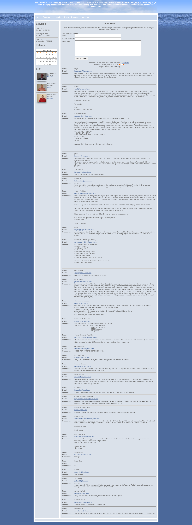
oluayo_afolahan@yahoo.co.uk (85, 196)
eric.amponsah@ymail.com (84, 351)
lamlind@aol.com (80, 413)
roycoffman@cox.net (81, 360)
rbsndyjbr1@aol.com (81, 475)
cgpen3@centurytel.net (82, 457)
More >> (50, 77)
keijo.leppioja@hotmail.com (84, 232)
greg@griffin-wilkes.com (82, 276)
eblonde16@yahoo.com (82, 369)
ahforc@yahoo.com (81, 306)
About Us (46, 17)
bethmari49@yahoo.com (83, 184)
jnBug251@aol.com (81, 484)
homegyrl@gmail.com (82, 159)
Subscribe (125, 66)
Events (66, 17)
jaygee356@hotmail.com (83, 284)
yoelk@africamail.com (82, 92)
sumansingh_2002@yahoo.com (85, 245)
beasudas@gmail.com (82, 393)
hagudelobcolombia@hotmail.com (86, 340)
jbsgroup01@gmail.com (82, 175)
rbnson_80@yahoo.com (82, 324)
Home (38, 17)
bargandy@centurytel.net (83, 505)
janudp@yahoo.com (81, 496)
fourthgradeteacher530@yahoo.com (87, 421)
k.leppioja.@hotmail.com (83, 74)
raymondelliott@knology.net (84, 439)
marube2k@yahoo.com (82, 380)
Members (85, 17)
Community (56, 17)
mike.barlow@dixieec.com (83, 514)
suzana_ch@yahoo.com (83, 119)
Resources (75, 17)
